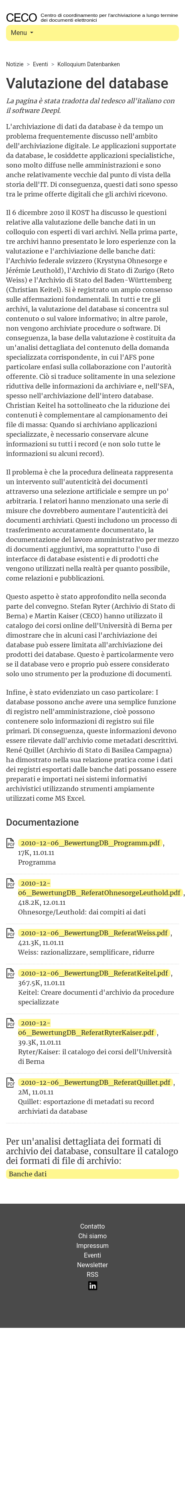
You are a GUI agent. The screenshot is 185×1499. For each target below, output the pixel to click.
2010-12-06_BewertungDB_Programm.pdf (90, 843)
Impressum (92, 1246)
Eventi (40, 64)
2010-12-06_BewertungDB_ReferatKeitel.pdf (94, 973)
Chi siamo (92, 1236)
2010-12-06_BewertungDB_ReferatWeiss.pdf (94, 933)
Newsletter (92, 1265)
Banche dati (28, 1174)
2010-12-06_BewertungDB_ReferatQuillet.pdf (95, 1082)
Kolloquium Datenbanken (88, 64)
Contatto (92, 1226)
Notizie (15, 64)
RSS (92, 1274)
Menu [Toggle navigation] (19, 33)
